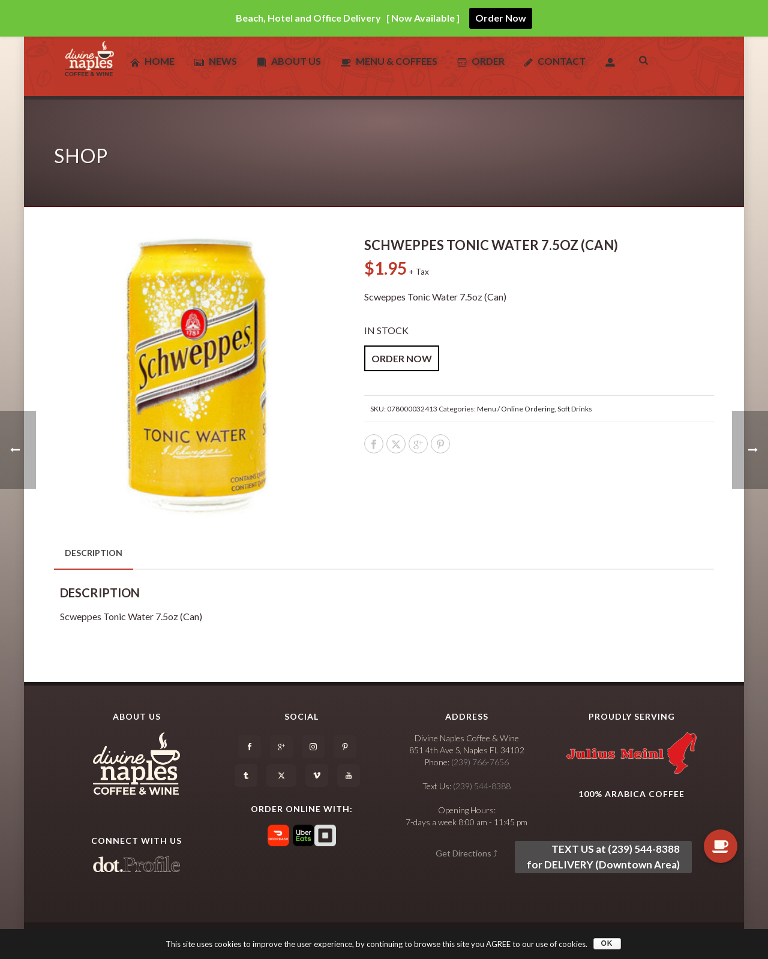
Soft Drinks (574, 408)
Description (93, 553)
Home (152, 61)
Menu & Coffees (389, 61)
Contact (555, 61)
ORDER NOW (401, 358)
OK (607, 943)
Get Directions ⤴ (466, 853)
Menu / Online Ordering (515, 408)
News (215, 61)
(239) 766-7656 (480, 762)
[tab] (93, 553)
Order (481, 61)
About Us (289, 61)
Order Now (500, 17)
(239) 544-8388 (482, 786)
